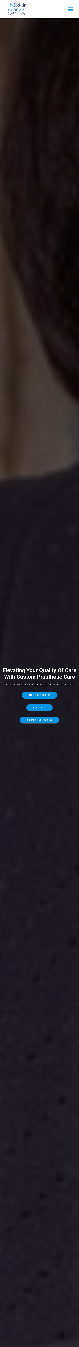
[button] (70, 9)
